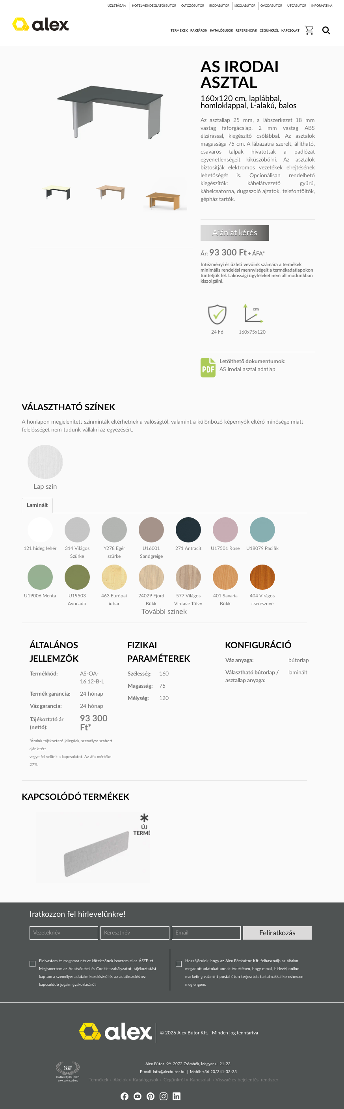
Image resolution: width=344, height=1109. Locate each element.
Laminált (37, 505)
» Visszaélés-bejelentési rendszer (245, 1079)
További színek (164, 611)
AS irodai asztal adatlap (247, 369)
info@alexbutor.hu (169, 1072)
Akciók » (122, 1079)
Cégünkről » (176, 1079)
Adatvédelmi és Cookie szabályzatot (100, 969)
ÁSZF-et (146, 961)
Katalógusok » (147, 1079)
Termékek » (100, 1079)
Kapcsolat (200, 1079)
